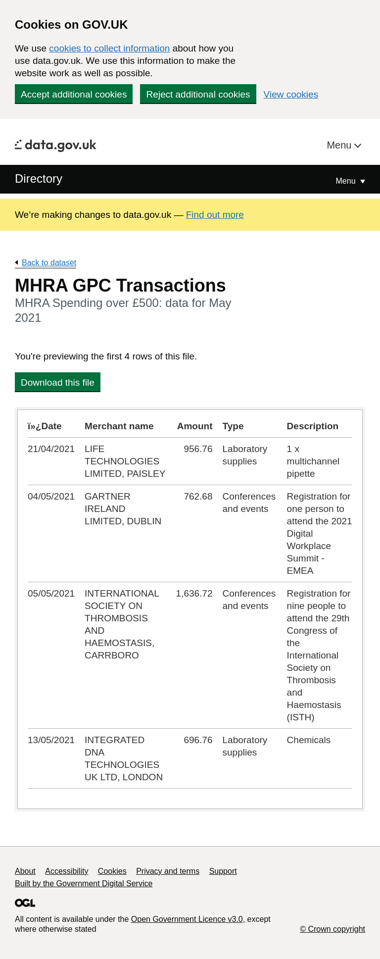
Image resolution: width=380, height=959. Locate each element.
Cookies (112, 871)
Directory (38, 178)
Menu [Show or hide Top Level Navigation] (347, 181)
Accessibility (66, 871)
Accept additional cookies (74, 94)
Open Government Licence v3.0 (187, 919)
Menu (340, 145)
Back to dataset (49, 262)
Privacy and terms (167, 871)
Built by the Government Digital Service (83, 883)
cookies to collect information (109, 48)
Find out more (215, 214)
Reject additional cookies (198, 94)
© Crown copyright (332, 929)
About (25, 871)
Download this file (58, 382)
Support (223, 871)
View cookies (291, 94)
